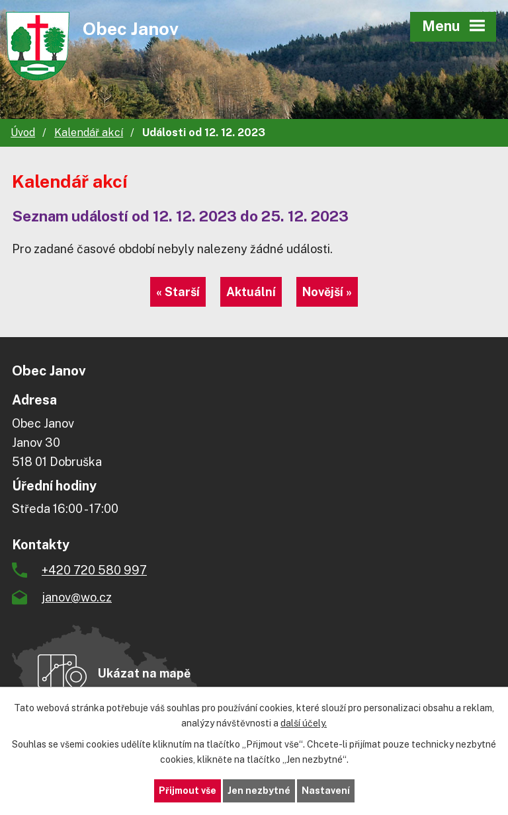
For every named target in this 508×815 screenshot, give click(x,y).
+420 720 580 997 (94, 570)
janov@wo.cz (77, 597)
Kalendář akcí (88, 132)
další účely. (303, 723)
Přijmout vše (187, 790)
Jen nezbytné (259, 790)
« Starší (178, 292)
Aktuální (251, 292)
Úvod (23, 132)
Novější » (327, 292)
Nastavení (326, 790)
